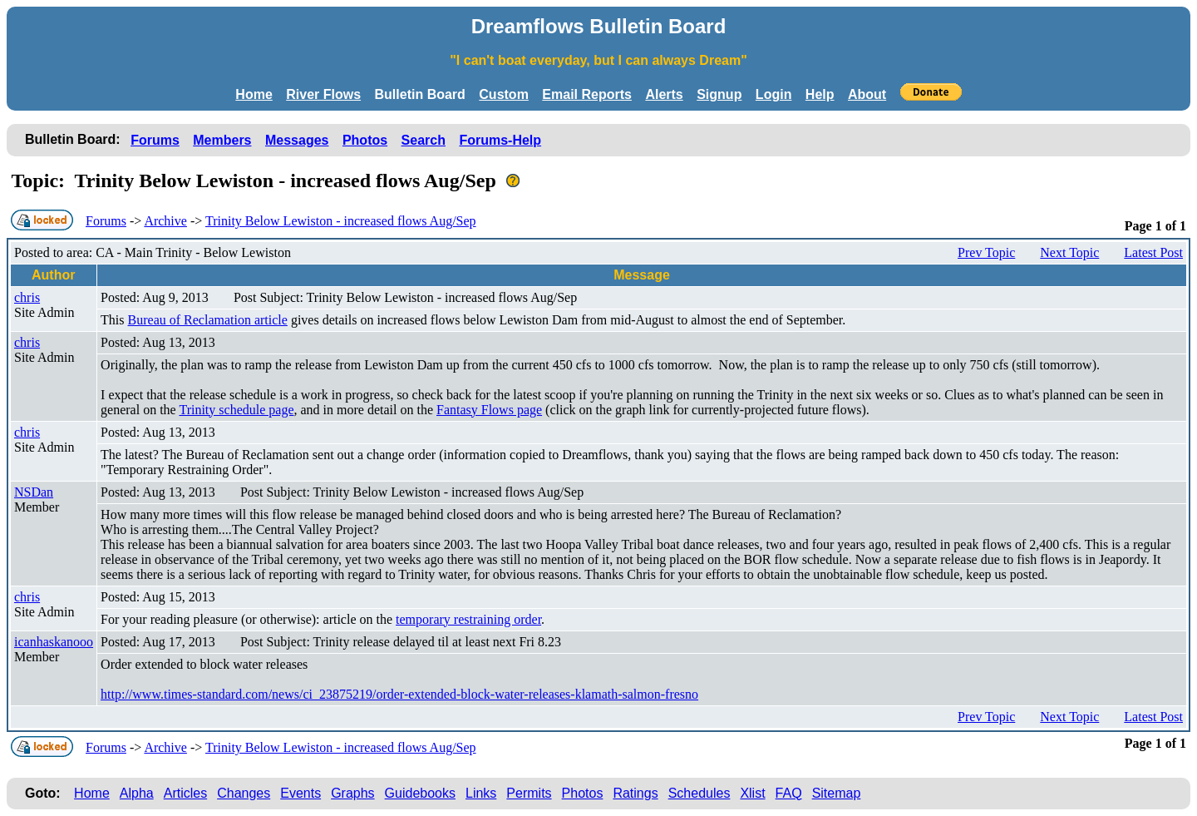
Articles (185, 793)
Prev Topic (986, 252)
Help (820, 94)
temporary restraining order (468, 619)
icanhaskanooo (53, 642)
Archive (165, 221)
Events (300, 793)
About (867, 94)
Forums (155, 140)
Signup (719, 94)
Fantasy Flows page (489, 410)
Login (774, 94)
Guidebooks (420, 793)
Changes (243, 793)
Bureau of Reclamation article (208, 320)
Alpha (137, 793)
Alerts (663, 94)
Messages (297, 140)
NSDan (33, 492)
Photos (364, 140)
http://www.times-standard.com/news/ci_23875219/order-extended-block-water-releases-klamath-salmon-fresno (399, 694)
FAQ (789, 793)
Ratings (635, 793)
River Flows (323, 94)
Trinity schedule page (236, 410)
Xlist (752, 793)
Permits (528, 793)
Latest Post (1153, 252)
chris (27, 297)
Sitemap (836, 793)
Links (481, 793)
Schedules (699, 793)
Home (253, 94)
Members (222, 140)
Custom (504, 94)
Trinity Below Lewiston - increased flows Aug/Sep (340, 221)
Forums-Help (500, 140)
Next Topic (1069, 252)
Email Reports (587, 94)
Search (423, 140)
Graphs (352, 793)
